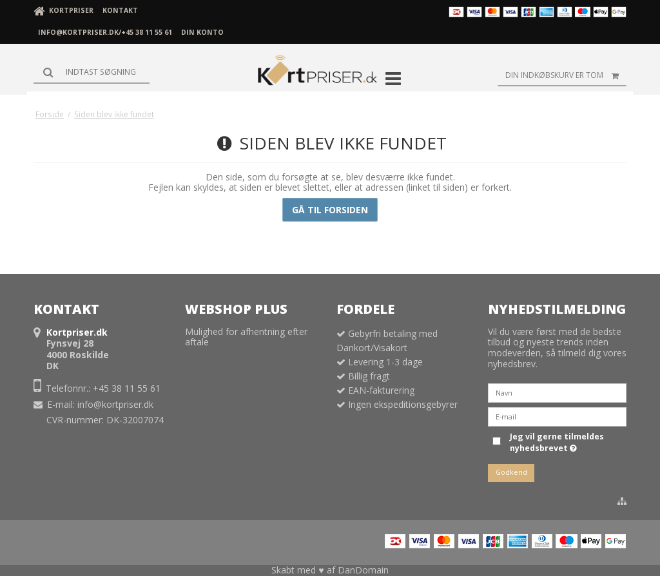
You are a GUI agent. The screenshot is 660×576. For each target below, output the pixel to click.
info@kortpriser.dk (115, 404)
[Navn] (557, 392)
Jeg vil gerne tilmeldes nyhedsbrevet (556, 442)
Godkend (511, 472)
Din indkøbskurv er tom (565, 75)
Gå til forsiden (330, 210)
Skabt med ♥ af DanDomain (329, 570)
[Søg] (92, 72)
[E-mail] (557, 416)
